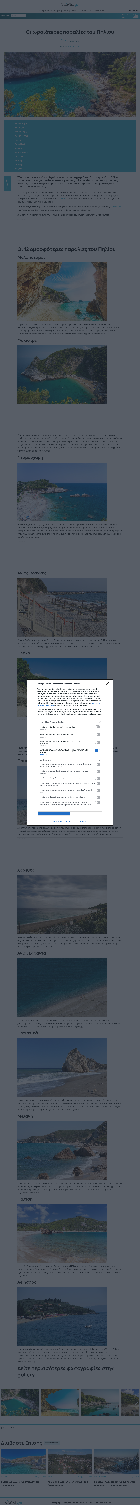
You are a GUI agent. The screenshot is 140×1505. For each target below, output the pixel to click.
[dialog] (70, 753)
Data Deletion (57, 821)
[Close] (108, 684)
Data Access (70, 821)
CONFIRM (54, 813)
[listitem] (70, 722)
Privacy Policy (82, 821)
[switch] (97, 726)
